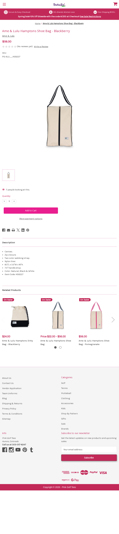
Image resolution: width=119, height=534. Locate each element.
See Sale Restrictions (90, 16)
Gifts (63, 418)
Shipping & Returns (12, 403)
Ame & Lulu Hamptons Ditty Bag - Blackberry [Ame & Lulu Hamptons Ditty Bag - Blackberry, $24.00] (17, 342)
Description (8, 242)
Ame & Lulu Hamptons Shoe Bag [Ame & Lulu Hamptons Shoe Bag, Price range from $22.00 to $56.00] (55, 342)
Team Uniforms (9, 393)
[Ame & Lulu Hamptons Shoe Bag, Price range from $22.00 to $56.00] (58, 315)
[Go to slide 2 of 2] (60, 347)
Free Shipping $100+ (104, 12)
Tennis (64, 388)
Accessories (67, 403)
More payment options (30, 218)
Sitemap (6, 419)
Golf (63, 383)
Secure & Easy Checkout (17, 12)
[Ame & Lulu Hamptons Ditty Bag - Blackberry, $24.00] (20, 315)
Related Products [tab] (11, 290)
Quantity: (6, 196)
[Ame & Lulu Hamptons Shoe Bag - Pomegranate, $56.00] (96, 315)
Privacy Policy (9, 408)
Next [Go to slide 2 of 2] (113, 319)
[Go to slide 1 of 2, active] (55, 347)
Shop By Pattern (69, 413)
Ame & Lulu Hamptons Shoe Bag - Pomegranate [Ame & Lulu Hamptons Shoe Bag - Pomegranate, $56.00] (94, 342)
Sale (63, 424)
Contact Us (8, 383)
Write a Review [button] (41, 46)
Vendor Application (11, 388)
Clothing (65, 398)
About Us (6, 378)
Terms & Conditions (12, 413)
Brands (65, 428)
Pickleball (66, 393)
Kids (63, 408)
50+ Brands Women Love (62, 12)
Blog (4, 398)
